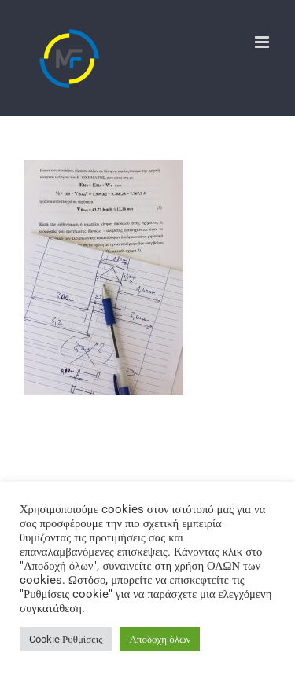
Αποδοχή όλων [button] (159, 639)
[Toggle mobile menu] (263, 42)
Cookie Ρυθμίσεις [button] (65, 639)
